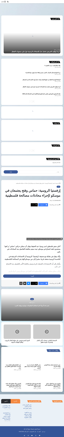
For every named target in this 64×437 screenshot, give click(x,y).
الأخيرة (15, 401)
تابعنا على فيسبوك (56, 162)
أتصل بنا (39, 431)
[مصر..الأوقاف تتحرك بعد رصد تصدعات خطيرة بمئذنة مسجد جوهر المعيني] (32, 358)
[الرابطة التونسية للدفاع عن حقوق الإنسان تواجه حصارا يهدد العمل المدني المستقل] (8, 82)
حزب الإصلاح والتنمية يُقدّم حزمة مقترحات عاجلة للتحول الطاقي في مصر (13, 366)
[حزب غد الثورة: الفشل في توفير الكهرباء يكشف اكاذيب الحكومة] (37, 415)
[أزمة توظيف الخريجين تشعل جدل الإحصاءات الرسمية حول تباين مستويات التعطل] (8, 89)
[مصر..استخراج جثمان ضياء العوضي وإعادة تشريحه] (51, 358)
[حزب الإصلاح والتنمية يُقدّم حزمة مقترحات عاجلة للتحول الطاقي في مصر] (12, 358)
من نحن (43, 431)
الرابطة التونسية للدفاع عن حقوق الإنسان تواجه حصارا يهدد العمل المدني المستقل (41, 79)
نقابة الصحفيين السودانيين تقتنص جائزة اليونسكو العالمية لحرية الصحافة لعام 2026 (41, 93)
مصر (54, 183)
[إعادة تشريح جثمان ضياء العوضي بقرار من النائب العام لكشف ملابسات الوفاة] (32, 377)
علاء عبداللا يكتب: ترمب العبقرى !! (52, 65)
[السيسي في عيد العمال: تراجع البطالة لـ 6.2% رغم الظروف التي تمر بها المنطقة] (51, 377)
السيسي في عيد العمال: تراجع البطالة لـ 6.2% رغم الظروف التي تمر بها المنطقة (52, 385)
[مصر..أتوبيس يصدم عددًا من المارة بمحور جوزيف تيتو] (37, 407)
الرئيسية (57, 183)
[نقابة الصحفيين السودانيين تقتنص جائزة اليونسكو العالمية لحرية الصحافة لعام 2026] (8, 96)
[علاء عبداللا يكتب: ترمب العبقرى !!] (8, 68)
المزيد (32, 276)
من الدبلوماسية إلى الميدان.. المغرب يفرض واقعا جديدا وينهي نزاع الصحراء (42, 72)
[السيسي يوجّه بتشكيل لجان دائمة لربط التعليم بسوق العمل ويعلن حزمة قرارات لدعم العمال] (12, 377)
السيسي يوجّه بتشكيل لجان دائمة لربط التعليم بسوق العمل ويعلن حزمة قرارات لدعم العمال (13, 385)
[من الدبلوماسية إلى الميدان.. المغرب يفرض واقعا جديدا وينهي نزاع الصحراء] (8, 75)
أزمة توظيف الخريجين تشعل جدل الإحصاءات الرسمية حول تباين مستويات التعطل (36, 51)
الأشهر (6, 401)
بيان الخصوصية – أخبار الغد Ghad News (27, 431)
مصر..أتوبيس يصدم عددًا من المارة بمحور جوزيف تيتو (27, 406)
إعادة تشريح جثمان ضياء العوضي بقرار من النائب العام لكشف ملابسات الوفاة (33, 385)
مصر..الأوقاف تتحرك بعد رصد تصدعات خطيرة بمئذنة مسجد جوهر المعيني (32, 366)
